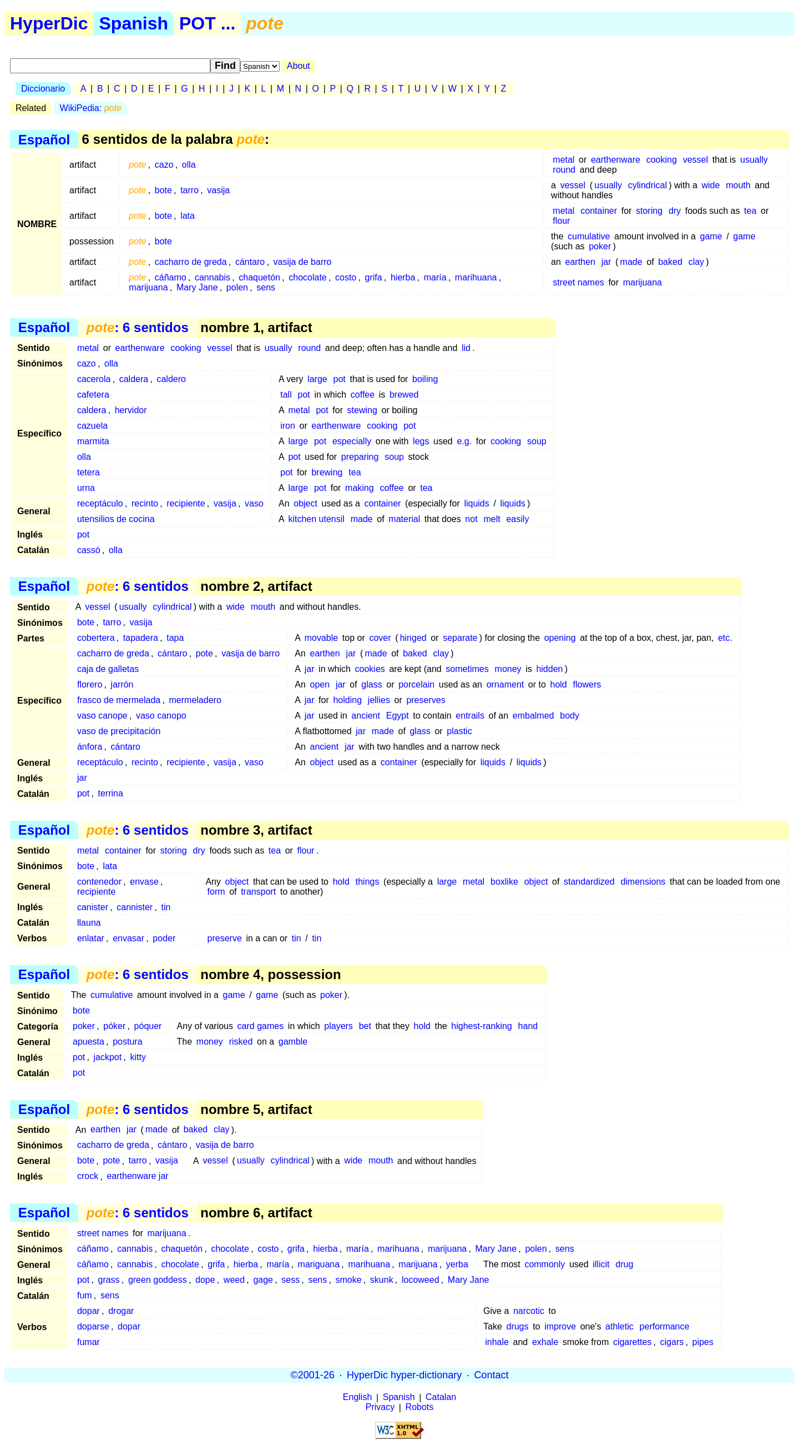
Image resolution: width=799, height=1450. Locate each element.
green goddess (157, 1280)
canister (92, 907)
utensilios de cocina (116, 519)
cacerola (93, 379)
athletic (619, 1326)
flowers (587, 684)
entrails (470, 715)
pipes (703, 1342)
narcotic (528, 1311)
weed (234, 1280)
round (564, 169)
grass (108, 1280)
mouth (738, 185)
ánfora (89, 746)
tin (165, 907)
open (320, 684)
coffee (363, 394)
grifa (373, 277)
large (317, 379)
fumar (88, 1342)
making (359, 488)
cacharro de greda (191, 262)
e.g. (464, 441)
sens (265, 287)
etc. (725, 638)
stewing (362, 410)
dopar (88, 1311)
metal (563, 159)
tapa (175, 638)
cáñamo (170, 277)
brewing (326, 472)
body (569, 715)
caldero (170, 379)
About (298, 66)
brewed (404, 394)
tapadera (140, 638)
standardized (589, 881)
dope (205, 1280)
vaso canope (102, 715)
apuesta (88, 1041)
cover (380, 638)
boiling (425, 379)
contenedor (99, 881)
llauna (89, 922)
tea (750, 210)
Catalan (441, 1397)
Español (44, 139)
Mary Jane (197, 287)
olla (189, 164)
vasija (218, 190)
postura (127, 1041)
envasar (128, 938)
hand (528, 1026)
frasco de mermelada (118, 700)
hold (558, 684)
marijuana (148, 287)
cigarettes (632, 1342)
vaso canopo (161, 715)
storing (649, 210)
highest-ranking (481, 1026)
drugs (517, 1326)
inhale (497, 1342)
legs (421, 441)
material (404, 519)
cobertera (96, 638)
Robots (420, 1407)
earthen (580, 262)
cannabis (212, 277)
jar (606, 262)
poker (600, 246)
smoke (348, 1280)
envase (144, 881)
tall (285, 394)
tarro (189, 190)
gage (263, 1280)
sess (290, 1280)
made (631, 262)
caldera (133, 379)
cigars (672, 1342)
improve (560, 1326)
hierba (403, 277)
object (305, 503)
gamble (293, 1041)
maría (435, 277)
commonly (544, 1264)
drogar (121, 1311)
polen (237, 287)
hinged (413, 638)
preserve (225, 938)
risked (241, 1041)
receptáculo (100, 503)
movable (321, 638)
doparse (93, 1326)
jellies (379, 700)
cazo (164, 164)
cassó (88, 550)
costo (345, 277)
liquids (476, 503)
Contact (491, 1375)
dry (675, 210)
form (216, 891)
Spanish (133, 23)
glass (371, 684)
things (368, 881)
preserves (425, 700)
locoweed (420, 1280)
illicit (601, 1264)
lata (187, 215)
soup (537, 441)
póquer (148, 1026)
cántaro (250, 262)
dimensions (642, 881)
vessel (695, 159)
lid (466, 348)
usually (754, 159)
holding (347, 700)
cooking (661, 159)
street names (578, 282)
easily (517, 519)
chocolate (308, 277)
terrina (110, 793)
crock (87, 1176)
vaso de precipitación (118, 731)
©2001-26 (313, 1375)
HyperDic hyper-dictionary (404, 1375)
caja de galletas (108, 669)
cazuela (92, 425)
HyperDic (49, 23)
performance (665, 1326)
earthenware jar (137, 1176)
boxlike (504, 881)
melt (491, 519)
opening (560, 638)
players (338, 1026)
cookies (370, 669)
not (471, 519)
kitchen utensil (316, 519)
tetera (88, 472)
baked (670, 262)
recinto (145, 503)
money (508, 669)
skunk (381, 1280)
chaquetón (259, 277)
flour (561, 220)
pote (204, 653)
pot (339, 379)
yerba (457, 1264)
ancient (365, 715)
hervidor (131, 410)
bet (365, 1026)
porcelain (416, 684)
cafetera (93, 394)
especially (351, 441)
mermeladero (195, 700)
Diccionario (43, 88)
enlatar (90, 938)
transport (258, 891)
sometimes (467, 669)
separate (460, 638)
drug (624, 1264)
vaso (254, 503)
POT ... (207, 23)
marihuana (476, 277)
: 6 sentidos (138, 327)
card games (260, 1026)
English (357, 1397)
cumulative (589, 236)
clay (696, 262)
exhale (545, 1342)
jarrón (122, 684)
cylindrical (647, 185)
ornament (505, 684)
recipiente (185, 503)
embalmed (533, 715)
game (711, 236)
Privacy (380, 1407)
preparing (360, 456)
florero (89, 684)
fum (84, 1295)
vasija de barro (303, 262)
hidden (549, 669)
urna (86, 488)
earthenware (615, 159)
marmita (93, 441)
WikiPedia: (91, 108)
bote (163, 190)
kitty (137, 1057)
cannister (135, 907)
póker (114, 1026)
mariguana (319, 1264)
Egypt (397, 715)
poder (164, 938)
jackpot (108, 1057)
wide (710, 185)
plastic (459, 731)
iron (287, 425)
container (598, 210)
